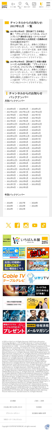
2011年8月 (36, 181)
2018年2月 (23, 109)
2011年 (22, 209)
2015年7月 (36, 139)
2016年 (35, 203)
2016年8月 (23, 127)
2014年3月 (36, 154)
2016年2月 (23, 133)
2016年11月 (24, 124)
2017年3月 (11, 121)
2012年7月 (23, 172)
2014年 (22, 206)
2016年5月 (23, 130)
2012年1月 (23, 178)
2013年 (35, 206)
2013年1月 (36, 166)
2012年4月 (23, 175)
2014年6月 (36, 151)
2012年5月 (11, 175)
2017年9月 (11, 115)
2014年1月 (23, 157)
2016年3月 (11, 133)
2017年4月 (36, 118)
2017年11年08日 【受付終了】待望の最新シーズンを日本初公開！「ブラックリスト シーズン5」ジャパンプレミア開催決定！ (28, 64)
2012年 (10, 209)
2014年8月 (11, 151)
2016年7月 (36, 127)
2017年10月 (37, 112)
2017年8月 (23, 115)
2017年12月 (12, 112)
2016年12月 (12, 124)
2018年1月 (36, 109)
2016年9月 (11, 127)
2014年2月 (11, 157)
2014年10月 (24, 148)
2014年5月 (11, 154)
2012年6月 (36, 172)
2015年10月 (37, 136)
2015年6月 (11, 142)
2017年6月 (11, 118)
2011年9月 (23, 181)
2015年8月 (23, 139)
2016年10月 (37, 124)
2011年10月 (12, 181)
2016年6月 (11, 130)
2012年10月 (24, 169)
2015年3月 (11, 145)
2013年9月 (36, 160)
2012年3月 (36, 175)
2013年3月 (23, 166)
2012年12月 (12, 169)
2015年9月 (11, 139)
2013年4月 (11, 166)
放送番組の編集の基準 (39, 413)
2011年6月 (23, 184)
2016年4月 (36, 130)
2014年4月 (23, 154)
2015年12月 (12, 136)
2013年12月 (37, 157)
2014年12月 (12, 148)
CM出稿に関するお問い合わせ (14, 407)
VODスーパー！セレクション (13, 419)
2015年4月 (36, 142)
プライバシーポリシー (13, 413)
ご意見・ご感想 (39, 401)
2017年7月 (36, 115)
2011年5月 (36, 184)
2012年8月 (11, 172)
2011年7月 (11, 184)
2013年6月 (23, 163)
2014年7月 (23, 151)
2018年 (10, 203)
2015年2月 (23, 145)
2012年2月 (11, 178)
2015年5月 (23, 142)
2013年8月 (11, 163)
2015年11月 (24, 136)
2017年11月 (24, 112)
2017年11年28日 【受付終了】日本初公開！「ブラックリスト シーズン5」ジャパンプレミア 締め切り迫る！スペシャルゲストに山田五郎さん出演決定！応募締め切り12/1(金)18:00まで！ (28, 36)
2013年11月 (12, 160)
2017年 (22, 203)
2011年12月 (37, 178)
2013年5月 (36, 163)
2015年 (10, 206)
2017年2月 (23, 121)
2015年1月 (36, 145)
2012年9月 (36, 169)
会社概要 (13, 401)
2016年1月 (36, 133)
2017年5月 (23, 118)
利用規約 (39, 407)
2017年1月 (36, 121)
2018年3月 (11, 109)
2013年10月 (24, 160)
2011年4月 (11, 187)
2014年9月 (36, 148)
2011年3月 (23, 187)
